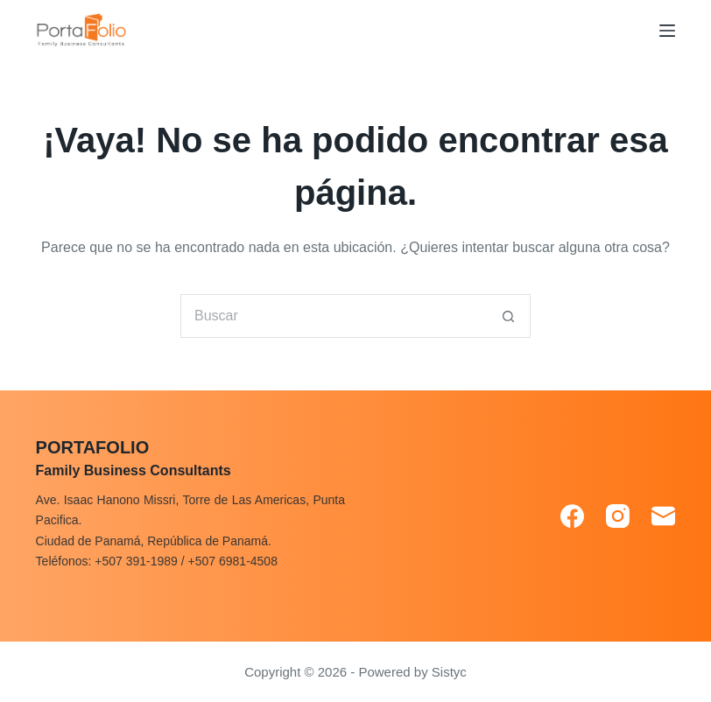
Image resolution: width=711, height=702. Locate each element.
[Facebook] (572, 516)
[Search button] (509, 316)
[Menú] (667, 31)
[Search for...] (333, 316)
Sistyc (449, 671)
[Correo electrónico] (663, 516)
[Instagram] (618, 516)
